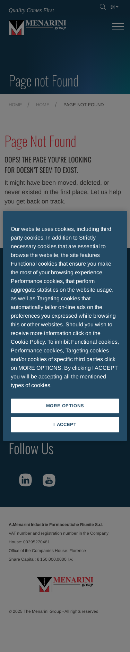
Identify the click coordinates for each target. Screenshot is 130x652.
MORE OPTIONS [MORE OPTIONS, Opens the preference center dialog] (65, 405)
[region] (65, 326)
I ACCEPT (64, 424)
